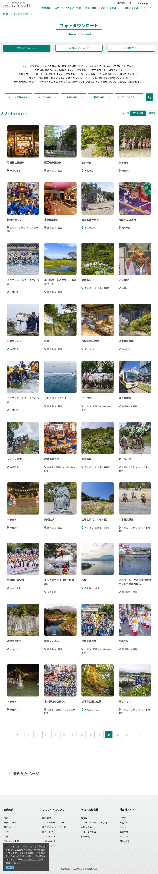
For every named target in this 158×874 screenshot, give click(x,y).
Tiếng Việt (125, 841)
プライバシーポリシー (53, 822)
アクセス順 (138, 113)
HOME (6, 14)
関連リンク (47, 831)
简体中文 (124, 836)
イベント (8, 831)
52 (82, 735)
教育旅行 (85, 817)
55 (108, 735)
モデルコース (10, 822)
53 (90, 735)
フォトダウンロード (23, 14)
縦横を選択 (99, 97)
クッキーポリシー (32, 859)
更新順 (152, 113)
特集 (6, 817)
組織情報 (46, 817)
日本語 (123, 817)
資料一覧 (85, 836)
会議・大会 (86, 827)
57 (126, 735)
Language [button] (145, 3)
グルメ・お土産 (11, 841)
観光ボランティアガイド (54, 827)
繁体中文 (124, 831)
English (123, 822)
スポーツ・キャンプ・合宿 (94, 822)
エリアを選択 (44, 97)
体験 (6, 836)
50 (64, 735)
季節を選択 (72, 97)
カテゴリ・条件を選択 (17, 97)
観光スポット (10, 827)
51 (73, 735)
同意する (10, 867)
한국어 (123, 827)
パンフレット (48, 836)
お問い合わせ (48, 841)
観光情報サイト (123, 3)
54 (99, 735)
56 (117, 735)
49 (55, 735)
